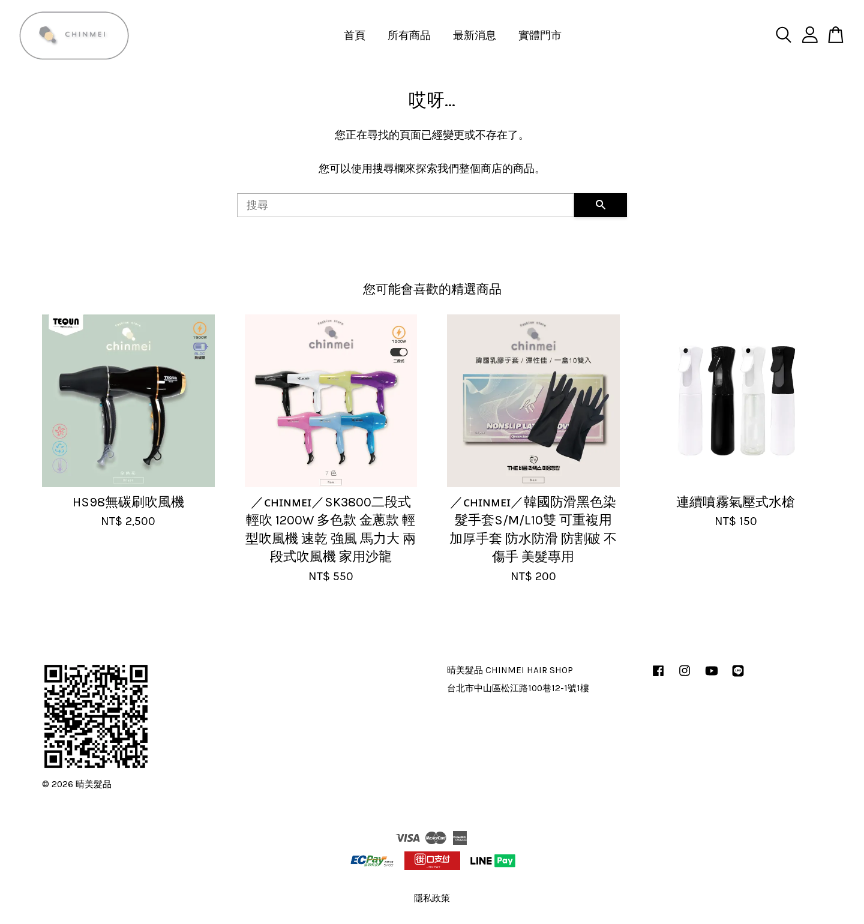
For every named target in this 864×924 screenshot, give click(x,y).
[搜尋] (405, 205)
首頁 (354, 35)
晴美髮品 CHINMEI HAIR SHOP (510, 670)
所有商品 (409, 35)
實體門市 (540, 35)
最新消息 (474, 35)
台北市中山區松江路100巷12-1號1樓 (518, 688)
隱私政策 (432, 898)
